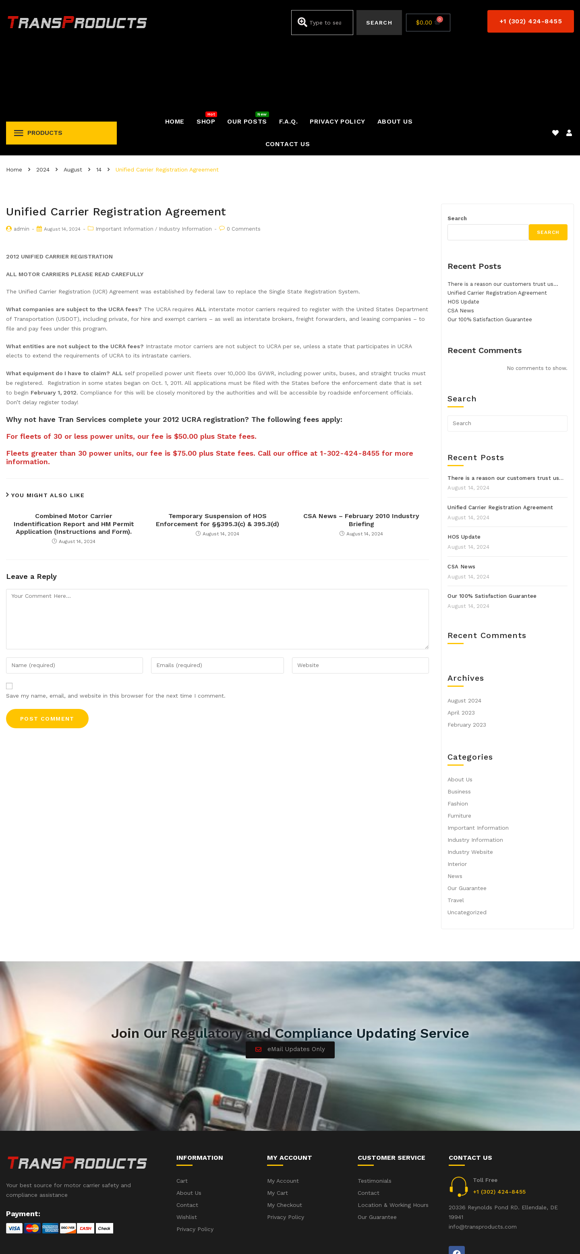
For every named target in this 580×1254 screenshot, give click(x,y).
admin (21, 161)
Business (459, 724)
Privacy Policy (555, 1237)
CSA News (460, 243)
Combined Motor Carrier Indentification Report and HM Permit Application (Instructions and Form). (74, 455)
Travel (455, 832)
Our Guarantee (467, 820)
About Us (459, 712)
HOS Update (463, 234)
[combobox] (322, 22)
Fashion (457, 736)
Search (457, 151)
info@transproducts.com (483, 1159)
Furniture (459, 748)
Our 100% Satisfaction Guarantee (489, 252)
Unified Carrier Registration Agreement (497, 225)
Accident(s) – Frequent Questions (478, 1237)
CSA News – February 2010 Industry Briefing (361, 452)
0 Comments (244, 161)
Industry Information (185, 161)
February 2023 (466, 657)
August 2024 (464, 633)
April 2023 (461, 645)
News (454, 808)
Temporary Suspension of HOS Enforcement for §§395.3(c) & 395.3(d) (217, 452)
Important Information (124, 161)
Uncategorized (467, 844)
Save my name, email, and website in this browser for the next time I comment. (116, 628)
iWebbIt (66, 1237)
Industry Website (470, 784)
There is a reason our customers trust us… (502, 216)
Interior (457, 796)
